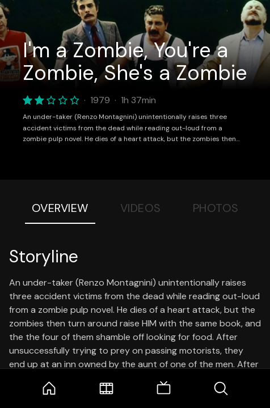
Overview (60, 208)
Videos (140, 208)
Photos (216, 208)
